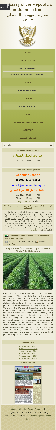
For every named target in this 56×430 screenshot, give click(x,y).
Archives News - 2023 (28, 356)
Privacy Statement (36, 409)
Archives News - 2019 (28, 346)
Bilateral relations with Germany (27, 74)
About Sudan (28, 60)
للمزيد (33, 230)
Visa (28, 114)
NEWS (28, 82)
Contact (28, 130)
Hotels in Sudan (27, 106)
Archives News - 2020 (28, 349)
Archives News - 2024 (28, 358)
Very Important (23, 201)
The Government (27, 68)
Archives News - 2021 (28, 351)
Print (14, 244)
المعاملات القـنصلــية (28, 138)
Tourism (28, 98)
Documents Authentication (28, 122)
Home (28, 53)
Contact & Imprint (18, 409)
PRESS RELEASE (27, 90)
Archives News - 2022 (28, 353)
